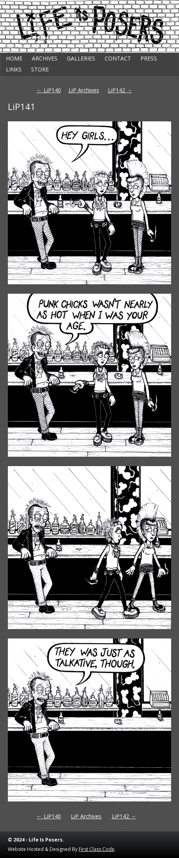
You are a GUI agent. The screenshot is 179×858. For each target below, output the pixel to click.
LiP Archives (83, 90)
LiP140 (49, 90)
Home (14, 58)
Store (40, 69)
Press (148, 58)
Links (14, 69)
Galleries (81, 58)
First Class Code (96, 849)
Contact (118, 58)
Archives (44, 58)
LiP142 (120, 90)
